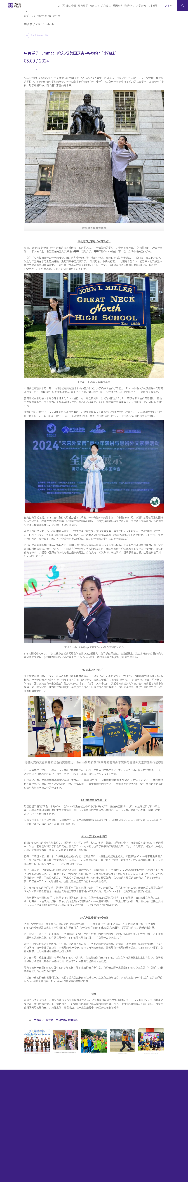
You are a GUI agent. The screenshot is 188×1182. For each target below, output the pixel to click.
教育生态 (94, 5)
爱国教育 (118, 5)
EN (170, 5)
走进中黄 (71, 5)
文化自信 (106, 5)
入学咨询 (141, 5)
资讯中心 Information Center (42, 16)
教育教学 (83, 5)
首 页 (61, 5)
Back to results (36, 35)
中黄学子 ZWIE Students (39, 24)
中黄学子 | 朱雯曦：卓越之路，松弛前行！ (57, 1020)
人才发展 (152, 5)
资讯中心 (129, 5)
